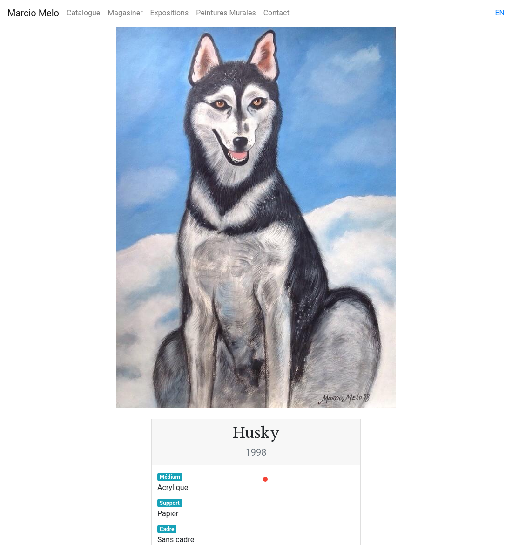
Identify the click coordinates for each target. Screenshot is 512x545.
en (500, 12)
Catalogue (83, 12)
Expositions (169, 12)
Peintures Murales (226, 12)
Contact (276, 12)
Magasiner (125, 12)
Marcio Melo (33, 13)
